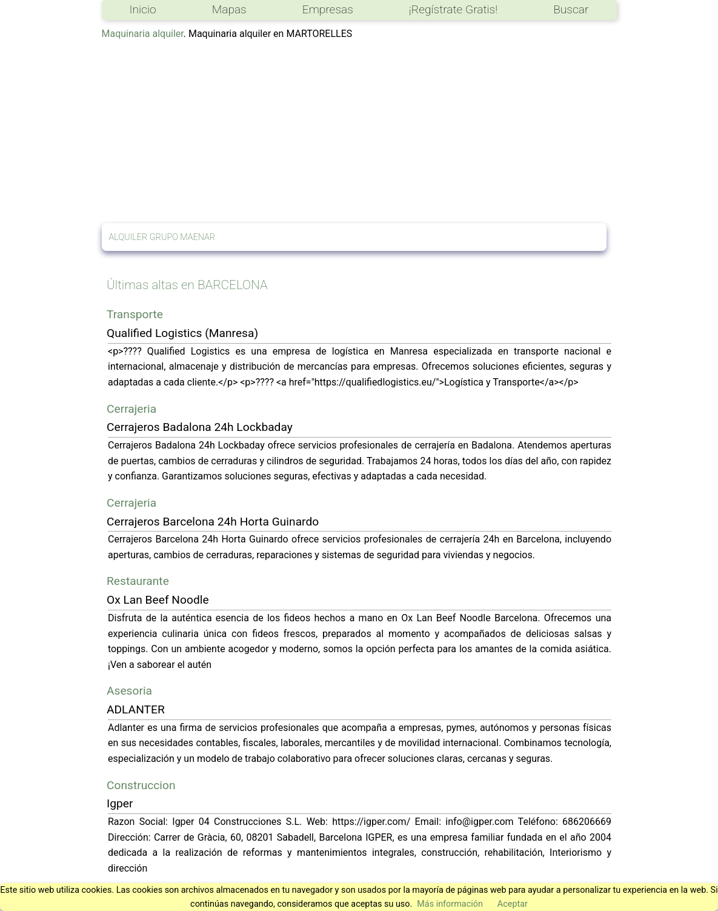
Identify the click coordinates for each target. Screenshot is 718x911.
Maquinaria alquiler (143, 33)
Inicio (143, 9)
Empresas (327, 9)
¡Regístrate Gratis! (453, 9)
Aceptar (512, 904)
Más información (450, 904)
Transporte (135, 314)
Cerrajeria (131, 409)
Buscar (570, 9)
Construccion (141, 785)
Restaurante (138, 581)
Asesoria (129, 691)
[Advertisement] (359, 132)
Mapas (229, 9)
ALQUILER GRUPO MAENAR (162, 237)
